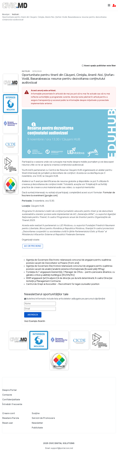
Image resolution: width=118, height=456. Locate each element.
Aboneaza (33, 314)
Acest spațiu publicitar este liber (99, 65)
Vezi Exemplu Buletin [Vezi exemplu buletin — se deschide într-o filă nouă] (34, 321)
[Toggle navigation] (109, 5)
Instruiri (26, 71)
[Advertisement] (59, 45)
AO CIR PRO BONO (32, 246)
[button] (114, 5)
